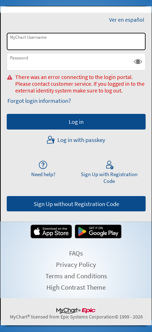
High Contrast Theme (76, 287)
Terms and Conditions (76, 276)
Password (19, 58)
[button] (138, 61)
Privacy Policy (76, 264)
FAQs (76, 253)
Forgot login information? (39, 101)
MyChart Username (28, 37)
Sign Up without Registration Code (76, 204)
